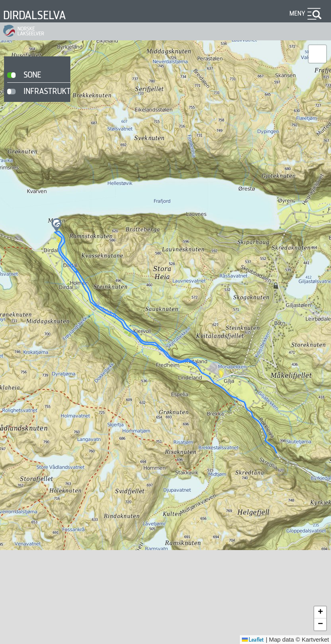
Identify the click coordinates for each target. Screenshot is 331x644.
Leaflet (253, 639)
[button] (57, 225)
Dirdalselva (34, 15)
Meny (297, 13)
